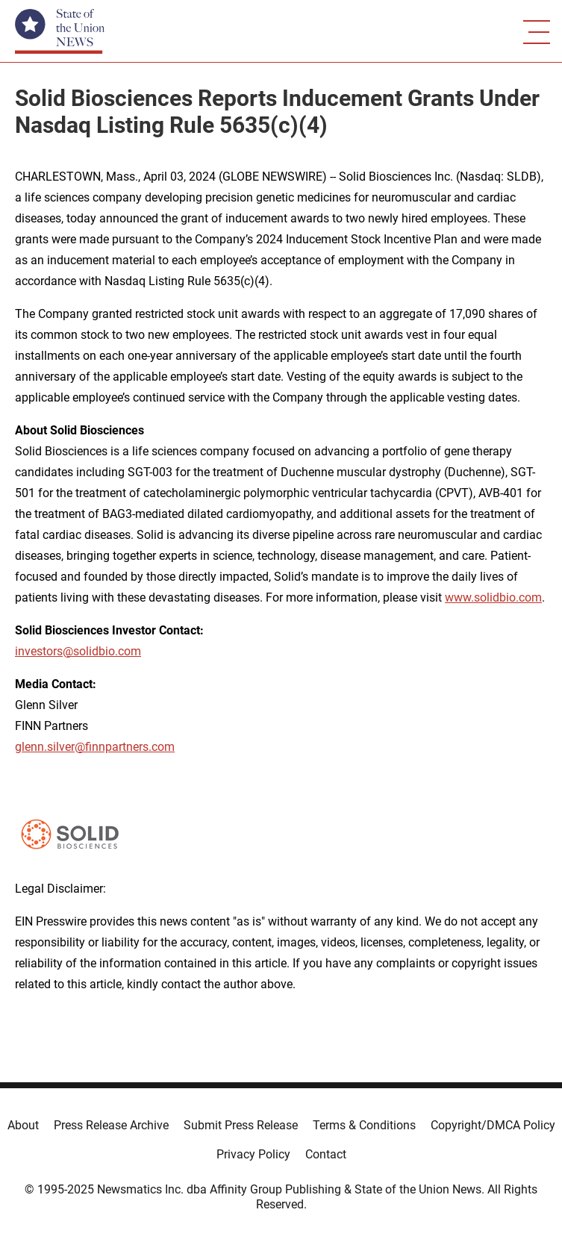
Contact (325, 1154)
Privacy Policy (253, 1154)
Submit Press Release (241, 1125)
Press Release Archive (111, 1125)
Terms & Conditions (364, 1125)
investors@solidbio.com (78, 651)
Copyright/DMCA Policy (493, 1125)
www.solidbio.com (493, 597)
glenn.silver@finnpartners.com (95, 747)
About (23, 1125)
